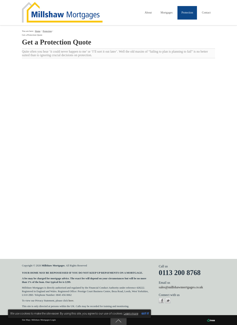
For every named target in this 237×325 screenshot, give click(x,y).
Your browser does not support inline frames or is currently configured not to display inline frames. (118, 153)
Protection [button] (187, 12)
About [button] (148, 12)
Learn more (131, 313)
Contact (206, 12)
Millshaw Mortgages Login (44, 320)
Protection (47, 31)
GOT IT (145, 313)
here (71, 300)
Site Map (26, 320)
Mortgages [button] (167, 12)
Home (37, 31)
